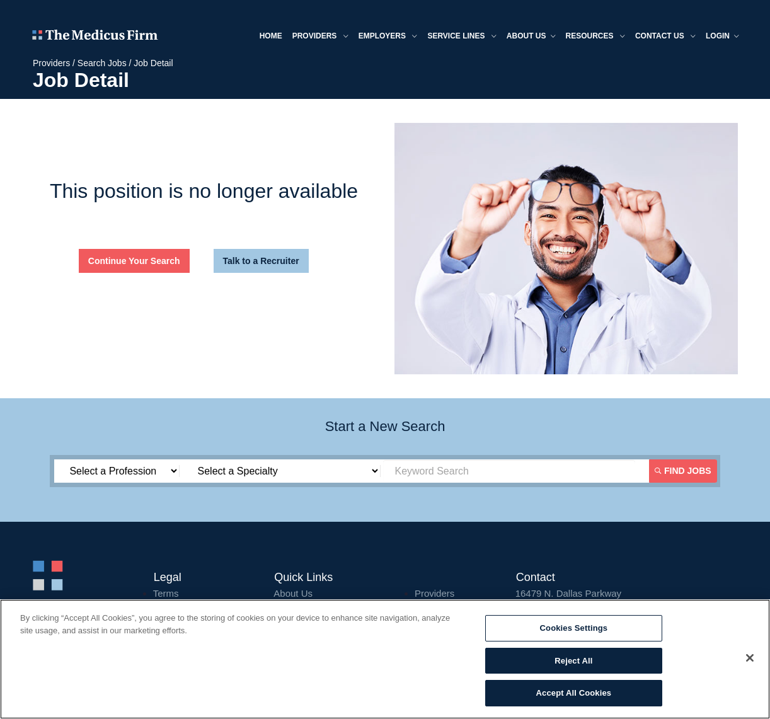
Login (722, 37)
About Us (293, 593)
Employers (388, 37)
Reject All (573, 660)
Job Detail (153, 63)
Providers (320, 37)
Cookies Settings (574, 628)
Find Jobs (683, 471)
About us (531, 37)
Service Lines (461, 37)
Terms (166, 593)
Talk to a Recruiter (261, 261)
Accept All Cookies (574, 693)
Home (271, 36)
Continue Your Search (134, 261)
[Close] (750, 658)
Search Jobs (102, 63)
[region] (385, 659)
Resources (595, 37)
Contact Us (665, 37)
